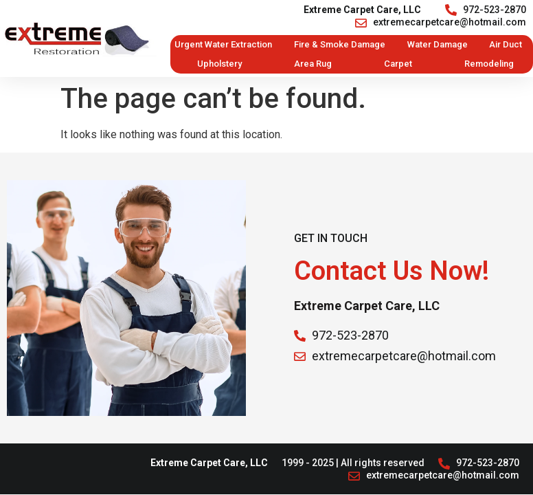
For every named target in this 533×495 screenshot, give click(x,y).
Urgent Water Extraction (223, 44)
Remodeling (489, 63)
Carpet (398, 63)
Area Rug (313, 63)
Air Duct (505, 44)
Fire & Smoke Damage (339, 44)
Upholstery (219, 63)
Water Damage (437, 44)
